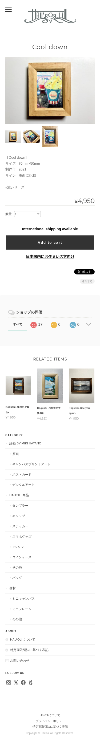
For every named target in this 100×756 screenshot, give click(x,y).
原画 (15, 454)
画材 (12, 588)
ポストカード (21, 474)
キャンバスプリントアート (31, 464)
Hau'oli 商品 (19, 495)
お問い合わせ (19, 660)
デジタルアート (23, 484)
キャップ (18, 516)
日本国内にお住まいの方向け (50, 256)
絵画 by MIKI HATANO (25, 443)
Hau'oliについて (22, 639)
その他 (17, 567)
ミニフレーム (21, 609)
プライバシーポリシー (50, 721)
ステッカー (20, 526)
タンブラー (20, 505)
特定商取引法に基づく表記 (29, 650)
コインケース (21, 557)
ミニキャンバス (23, 598)
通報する (87, 281)
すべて (17, 324)
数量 (8, 214)
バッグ (17, 577)
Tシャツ (18, 547)
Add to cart (50, 243)
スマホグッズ (21, 536)
